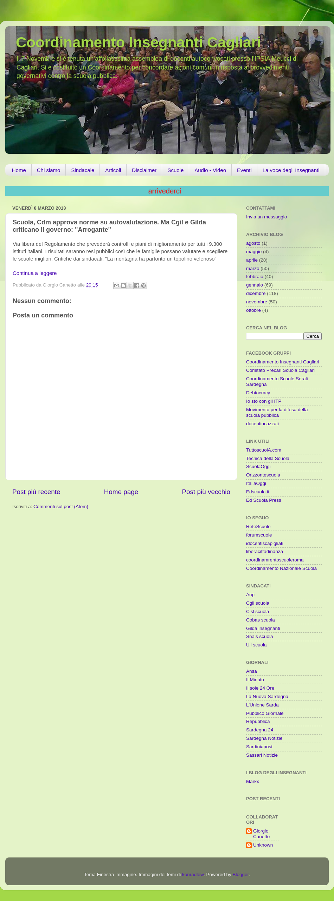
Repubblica (258, 721)
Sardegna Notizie (264, 738)
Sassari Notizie (262, 755)
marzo (252, 268)
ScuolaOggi (258, 466)
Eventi (244, 170)
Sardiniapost (259, 746)
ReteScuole (258, 526)
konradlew (193, 874)
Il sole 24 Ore (260, 688)
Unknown (263, 845)
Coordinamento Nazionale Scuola (281, 568)
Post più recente (36, 491)
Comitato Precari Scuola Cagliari (280, 370)
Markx (252, 781)
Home (19, 170)
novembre (256, 301)
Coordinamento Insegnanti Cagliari (138, 42)
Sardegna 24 (259, 729)
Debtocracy (258, 392)
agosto (253, 243)
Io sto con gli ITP (264, 401)
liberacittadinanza (264, 551)
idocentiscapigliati (264, 543)
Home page (121, 491)
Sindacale (82, 170)
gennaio (254, 285)
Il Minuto (255, 679)
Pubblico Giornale (265, 713)
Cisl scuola (257, 611)
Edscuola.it (257, 491)
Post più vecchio (206, 491)
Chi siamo (48, 170)
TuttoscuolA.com (263, 450)
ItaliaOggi (256, 483)
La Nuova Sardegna (267, 696)
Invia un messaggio (266, 216)
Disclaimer (144, 170)
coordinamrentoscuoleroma (275, 560)
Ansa (251, 671)
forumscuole (259, 535)
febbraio (254, 276)
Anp (250, 594)
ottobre (253, 310)
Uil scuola (256, 644)
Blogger (240, 874)
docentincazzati (262, 423)
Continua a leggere (35, 273)
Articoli (113, 170)
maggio (254, 251)
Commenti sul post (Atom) (60, 506)
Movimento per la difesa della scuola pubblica (277, 412)
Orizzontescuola (263, 475)
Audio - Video (210, 170)
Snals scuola (259, 636)
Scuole (175, 170)
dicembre (256, 293)
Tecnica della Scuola (267, 458)
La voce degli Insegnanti (291, 170)
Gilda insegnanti (263, 628)
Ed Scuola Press (263, 500)
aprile (252, 260)
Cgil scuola (257, 603)
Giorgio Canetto (261, 833)
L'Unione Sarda (262, 705)
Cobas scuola (260, 620)
